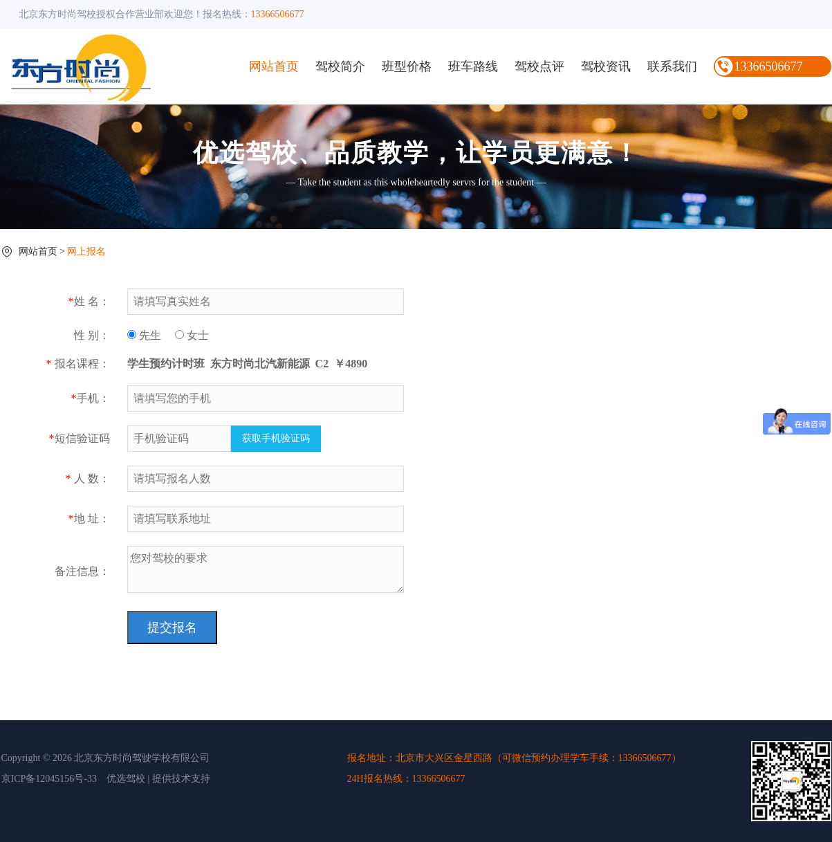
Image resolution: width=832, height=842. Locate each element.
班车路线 (473, 66)
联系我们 (672, 66)
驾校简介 (340, 66)
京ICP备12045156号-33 (49, 779)
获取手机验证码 (276, 438)
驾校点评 (539, 66)
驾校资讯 (606, 66)
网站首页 (274, 66)
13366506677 (768, 66)
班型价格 (407, 66)
